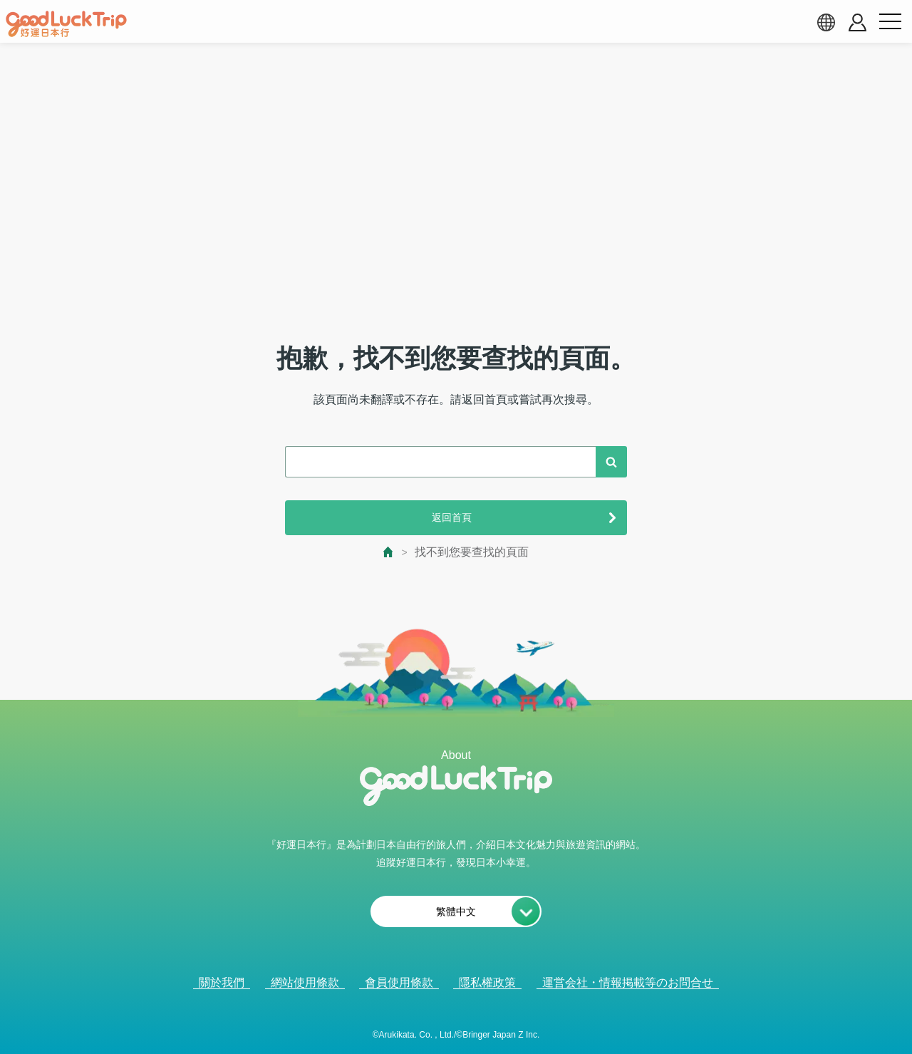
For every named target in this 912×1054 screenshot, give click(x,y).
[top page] (388, 552)
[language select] (825, 22)
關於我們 (221, 982)
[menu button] (890, 22)
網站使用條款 (305, 982)
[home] (66, 24)
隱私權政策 (487, 982)
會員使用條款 (399, 982)
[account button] (857, 22)
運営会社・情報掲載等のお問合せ (627, 982)
